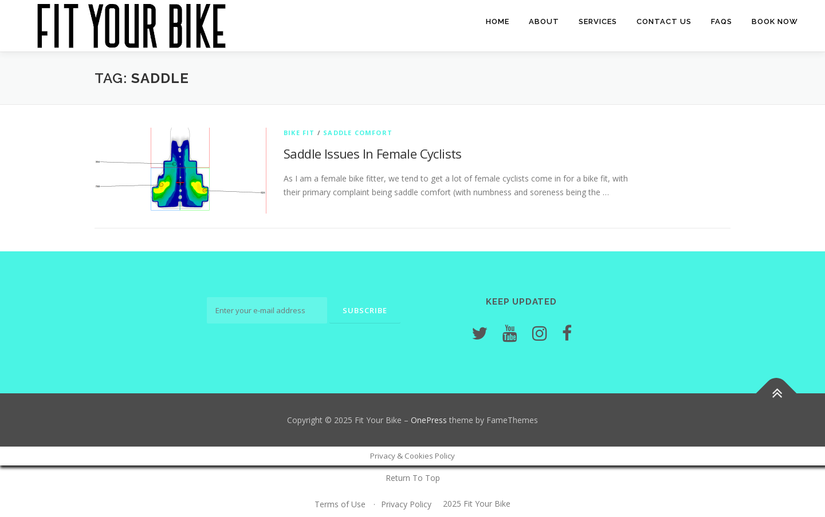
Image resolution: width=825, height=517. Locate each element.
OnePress (429, 420)
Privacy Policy (406, 504)
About (544, 21)
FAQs (721, 21)
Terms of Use (340, 504)
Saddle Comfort (357, 132)
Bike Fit (299, 132)
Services (598, 21)
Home (497, 21)
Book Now (775, 21)
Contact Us (664, 21)
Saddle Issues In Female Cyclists (373, 153)
